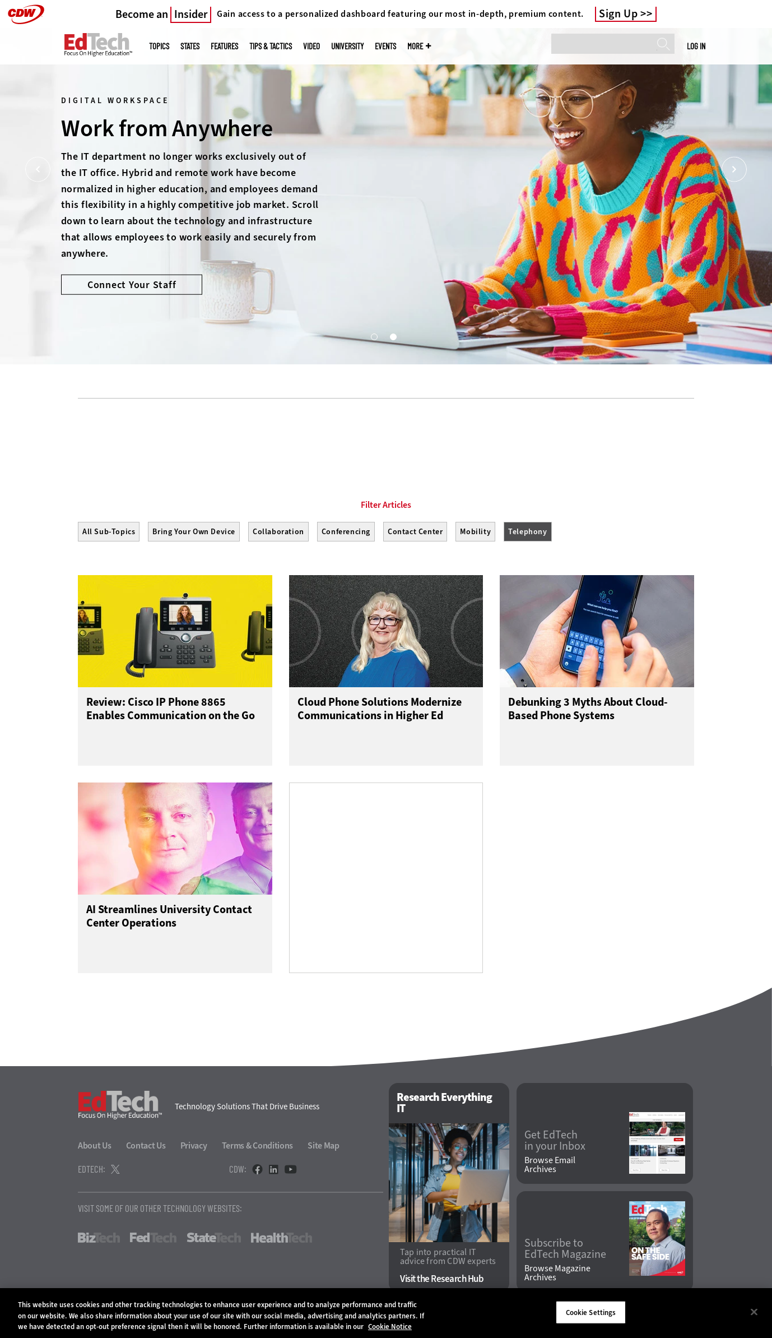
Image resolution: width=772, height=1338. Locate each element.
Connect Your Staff (131, 284)
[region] (386, 1313)
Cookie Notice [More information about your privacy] (390, 1326)
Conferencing (346, 531)
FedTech (153, 1238)
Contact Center (415, 531)
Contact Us (146, 1145)
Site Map (324, 1145)
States (189, 46)
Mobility (475, 531)
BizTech (99, 1238)
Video (311, 46)
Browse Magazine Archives (557, 1273)
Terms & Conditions (258, 1145)
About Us (94, 1145)
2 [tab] (393, 336)
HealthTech (281, 1238)
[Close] (754, 1311)
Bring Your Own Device (193, 531)
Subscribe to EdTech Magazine (565, 1249)
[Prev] (37, 169)
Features (224, 46)
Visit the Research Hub (441, 1279)
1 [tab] (373, 336)
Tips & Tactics (270, 46)
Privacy (193, 1145)
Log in (696, 46)
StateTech (214, 1238)
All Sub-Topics (108, 531)
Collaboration (278, 531)
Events (385, 46)
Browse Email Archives (549, 1165)
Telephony (527, 531)
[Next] (734, 169)
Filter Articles (386, 505)
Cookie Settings (591, 1312)
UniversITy (347, 46)
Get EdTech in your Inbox (554, 1140)
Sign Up (618, 14)
